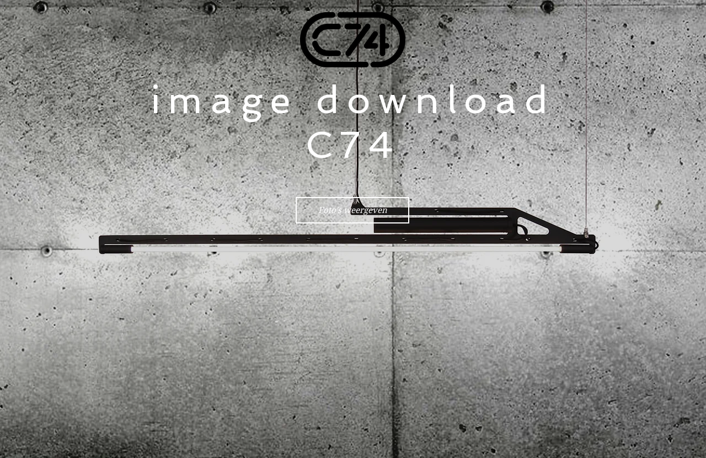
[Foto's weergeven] (352, 210)
